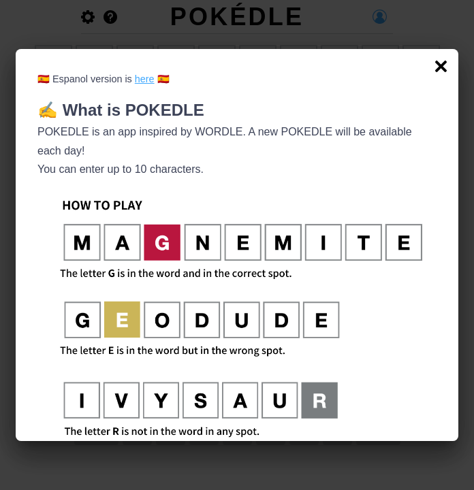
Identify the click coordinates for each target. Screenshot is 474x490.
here (145, 79)
